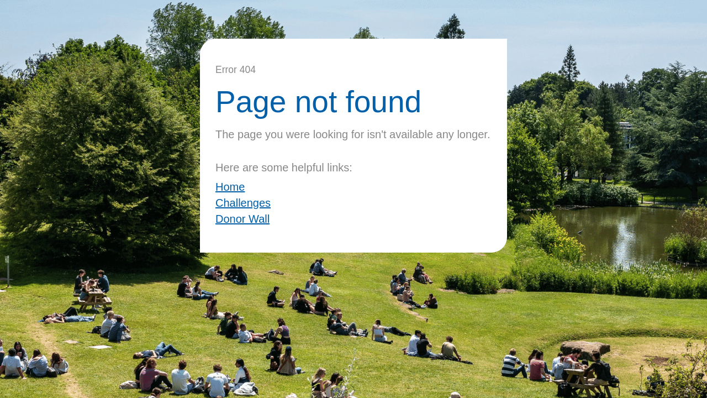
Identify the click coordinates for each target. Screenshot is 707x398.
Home (230, 187)
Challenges (243, 203)
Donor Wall (242, 219)
